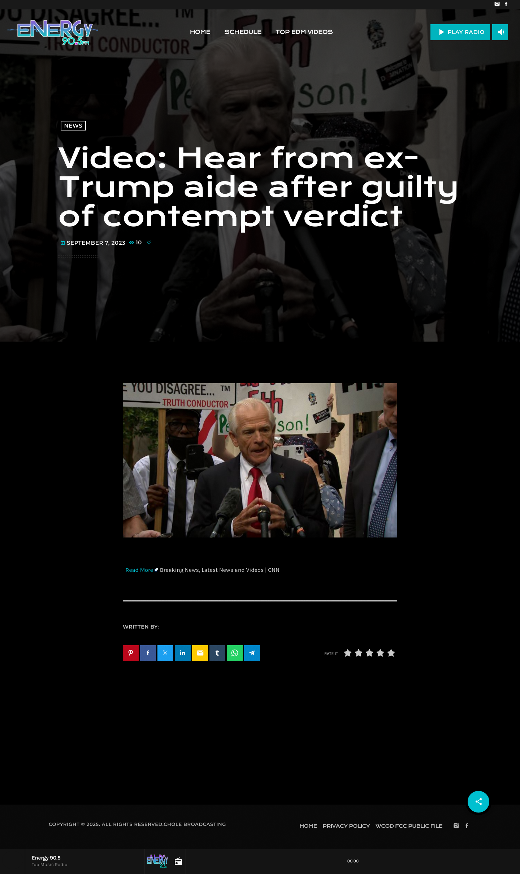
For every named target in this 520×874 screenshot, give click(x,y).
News (73, 125)
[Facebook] (506, 4)
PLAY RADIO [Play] (460, 32)
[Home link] (52, 32)
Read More (139, 570)
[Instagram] (497, 4)
